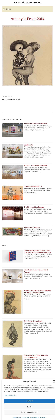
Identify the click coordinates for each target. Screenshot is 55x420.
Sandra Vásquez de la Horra (27, 2)
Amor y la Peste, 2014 (11, 99)
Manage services (10, 395)
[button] (54, 382)
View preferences (29, 412)
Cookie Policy (17, 417)
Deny (29, 407)
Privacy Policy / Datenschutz (30, 417)
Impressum (43, 417)
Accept (29, 401)
